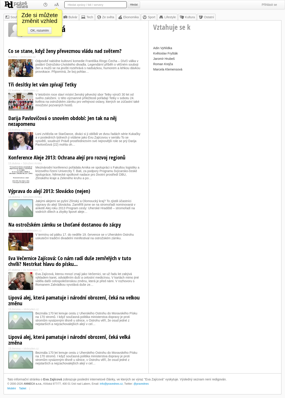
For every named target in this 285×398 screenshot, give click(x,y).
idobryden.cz (28, 56)
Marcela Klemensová (167, 69)
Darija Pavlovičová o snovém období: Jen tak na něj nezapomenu (62, 120)
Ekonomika (128, 17)
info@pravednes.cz (111, 383)
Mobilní (11, 388)
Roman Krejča (163, 64)
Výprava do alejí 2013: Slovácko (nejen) (49, 191)
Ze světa (105, 17)
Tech (87, 17)
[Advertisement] (215, 103)
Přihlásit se (269, 4)
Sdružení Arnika (32, 163)
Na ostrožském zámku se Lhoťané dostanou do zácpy (64, 224)
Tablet (22, 388)
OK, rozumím (40, 30)
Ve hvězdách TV (32, 269)
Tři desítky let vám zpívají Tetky (42, 84)
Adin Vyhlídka (162, 48)
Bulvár (70, 17)
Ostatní (206, 17)
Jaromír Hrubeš (164, 58)
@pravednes (141, 383)
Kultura (187, 17)
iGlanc (27, 129)
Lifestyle (167, 17)
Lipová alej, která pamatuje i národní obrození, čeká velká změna (69, 339)
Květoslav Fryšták (165, 53)
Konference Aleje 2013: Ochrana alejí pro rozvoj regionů (66, 157)
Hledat (134, 4)
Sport (148, 17)
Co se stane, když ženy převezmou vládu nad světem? (65, 50)
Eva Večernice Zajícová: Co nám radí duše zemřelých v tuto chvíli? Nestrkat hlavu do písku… (69, 260)
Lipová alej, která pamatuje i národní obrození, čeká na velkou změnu (74, 300)
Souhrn (12, 17)
